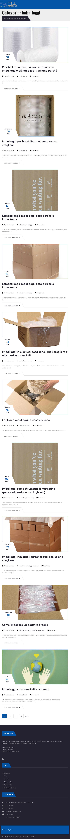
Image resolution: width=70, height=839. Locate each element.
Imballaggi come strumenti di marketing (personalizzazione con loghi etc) (28, 490)
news (33, 630)
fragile (22, 630)
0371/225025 (9, 805)
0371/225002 (9, 808)
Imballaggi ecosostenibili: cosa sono (25, 689)
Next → (27, 716)
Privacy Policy (8, 782)
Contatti (6, 779)
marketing (30, 498)
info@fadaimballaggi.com (13, 811)
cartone (22, 566)
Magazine (13, 18)
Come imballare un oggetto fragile (25, 624)
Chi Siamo (7, 773)
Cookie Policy (8, 785)
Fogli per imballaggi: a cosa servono (26, 420)
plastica (29, 361)
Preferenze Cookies (10, 788)
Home (6, 18)
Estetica (22, 225)
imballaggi (23, 76)
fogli (21, 425)
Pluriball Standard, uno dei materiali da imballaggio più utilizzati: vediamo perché (29, 68)
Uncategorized (39, 630)
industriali (35, 566)
